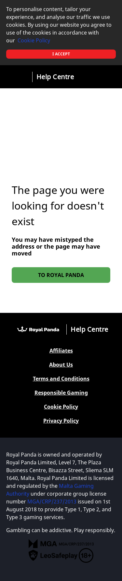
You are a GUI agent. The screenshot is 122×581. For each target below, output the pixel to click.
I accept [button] (61, 54)
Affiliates (61, 351)
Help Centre (55, 76)
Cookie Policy (34, 40)
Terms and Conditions (61, 379)
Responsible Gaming (61, 393)
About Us (61, 365)
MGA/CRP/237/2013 (51, 501)
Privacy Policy (61, 421)
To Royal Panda (61, 275)
